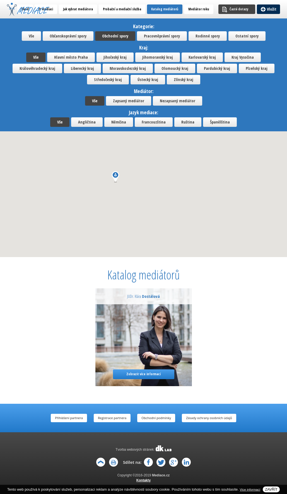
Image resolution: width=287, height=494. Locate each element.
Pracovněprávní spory (162, 36)
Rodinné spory (208, 36)
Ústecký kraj (148, 79)
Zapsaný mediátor (128, 100)
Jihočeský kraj (115, 57)
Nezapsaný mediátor (177, 100)
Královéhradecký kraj (37, 68)
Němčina (118, 122)
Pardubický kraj (217, 68)
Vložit (271, 9)
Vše (31, 36)
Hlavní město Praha (71, 57)
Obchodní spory (115, 36)
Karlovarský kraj (202, 57)
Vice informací (250, 489)
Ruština (187, 122)
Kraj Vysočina (242, 57)
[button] (115, 176)
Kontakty (143, 480)
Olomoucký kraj (174, 68)
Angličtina (87, 122)
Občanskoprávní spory (68, 36)
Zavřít (271, 489)
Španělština (220, 122)
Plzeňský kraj (256, 68)
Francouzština (154, 122)
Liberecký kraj (82, 68)
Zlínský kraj (183, 79)
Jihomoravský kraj (157, 57)
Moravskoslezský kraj (128, 68)
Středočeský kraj (108, 79)
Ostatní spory (247, 36)
